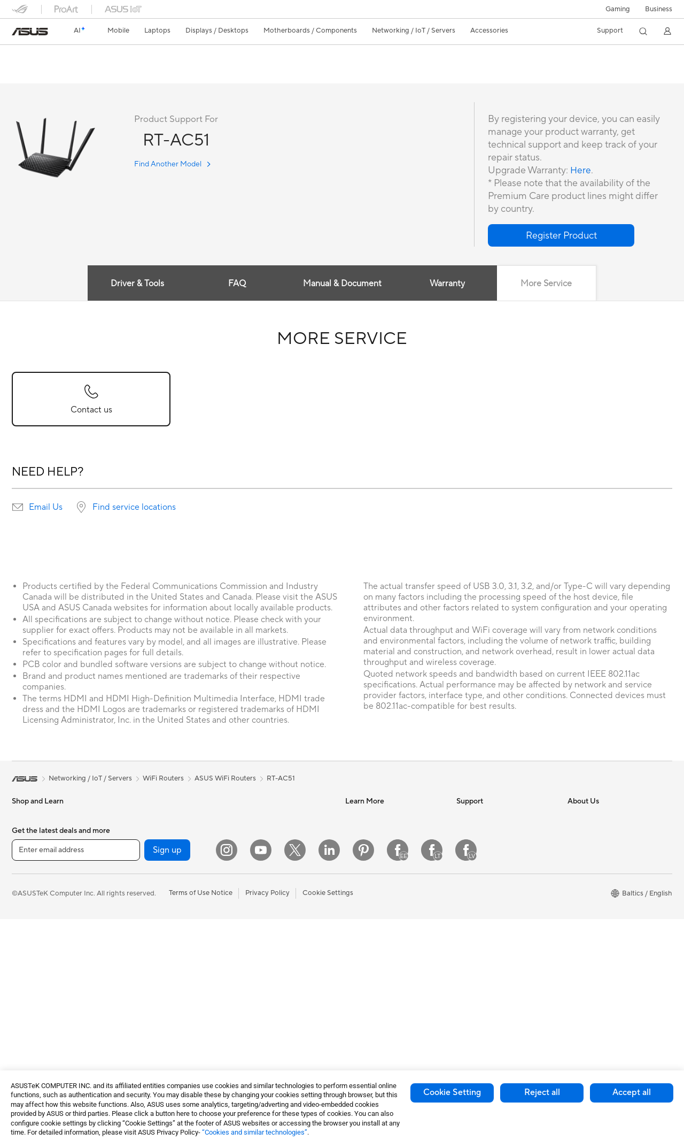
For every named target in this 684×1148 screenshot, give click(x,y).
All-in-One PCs (35, 1012)
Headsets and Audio (264, 955)
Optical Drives (145, 947)
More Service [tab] (547, 284)
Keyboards (249, 923)
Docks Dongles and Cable (273, 1019)
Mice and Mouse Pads (266, 939)
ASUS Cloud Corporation (608, 914)
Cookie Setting (452, 1092)
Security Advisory (484, 914)
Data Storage (143, 963)
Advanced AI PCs (372, 914)
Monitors (26, 996)
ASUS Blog (362, 882)
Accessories (31, 850)
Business (658, 9)
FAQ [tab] (236, 284)
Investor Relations (596, 834)
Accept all (631, 1092)
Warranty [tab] (447, 284)
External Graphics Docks (161, 979)
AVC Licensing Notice (379, 898)
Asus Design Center (376, 834)
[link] (30, 31)
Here (581, 171)
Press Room (586, 866)
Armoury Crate (369, 930)
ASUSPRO (362, 850)
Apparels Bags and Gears (272, 971)
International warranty (491, 818)
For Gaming (30, 947)
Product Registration (489, 866)
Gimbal (243, 1035)
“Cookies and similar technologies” (254, 1132)
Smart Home (252, 874)
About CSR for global (601, 850)
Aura (352, 946)
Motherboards (145, 882)
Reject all (542, 1092)
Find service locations (134, 507)
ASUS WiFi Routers (225, 779)
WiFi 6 (132, 1027)
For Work (26, 899)
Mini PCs (136, 834)
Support (127, 73)
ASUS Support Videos (491, 930)
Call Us (467, 898)
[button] (617, 9)
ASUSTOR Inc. (590, 898)
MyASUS (470, 946)
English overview (36, 73)
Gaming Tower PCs (152, 818)
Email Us (46, 507)
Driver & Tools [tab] (136, 284)
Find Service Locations (492, 850)
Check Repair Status (489, 834)
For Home (27, 883)
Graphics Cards (147, 898)
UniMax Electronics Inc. (605, 930)
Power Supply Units (153, 914)
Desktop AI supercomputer (275, 890)
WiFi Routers (253, 818)
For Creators (32, 915)
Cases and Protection (266, 987)
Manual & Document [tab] (342, 284)
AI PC (354, 818)
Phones (23, 834)
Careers (580, 882)
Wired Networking (261, 858)
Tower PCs (28, 1028)
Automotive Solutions (379, 866)
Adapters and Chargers (269, 1003)
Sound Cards (143, 931)
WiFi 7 (132, 1011)
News (576, 818)
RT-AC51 (33, 56)
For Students (32, 931)
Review (88, 73)
